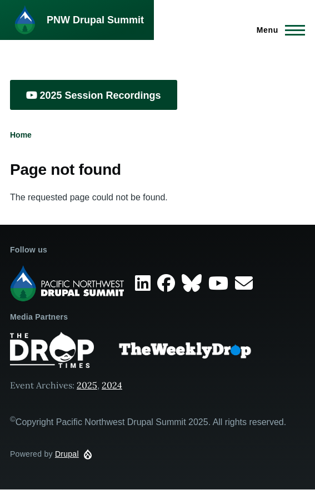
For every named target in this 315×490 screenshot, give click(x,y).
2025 (87, 385)
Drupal (67, 453)
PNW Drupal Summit (95, 20)
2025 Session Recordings (93, 95)
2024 (112, 385)
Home (21, 134)
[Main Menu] (277, 30)
